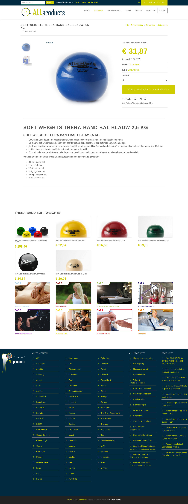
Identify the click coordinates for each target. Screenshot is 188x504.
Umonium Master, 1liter (142, 441)
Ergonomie (137, 416)
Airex (38, 386)
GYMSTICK (73, 397)
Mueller (72, 457)
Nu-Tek (72, 468)
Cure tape (40, 451)
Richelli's (104, 375)
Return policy (138, 364)
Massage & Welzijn (141, 369)
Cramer (39, 446)
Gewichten (150, 25)
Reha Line (105, 358)
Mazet (71, 435)
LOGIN (162, 11)
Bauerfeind (40, 402)
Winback (104, 451)
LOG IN (76, 2)
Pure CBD (73, 479)
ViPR (103, 446)
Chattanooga (41, 440)
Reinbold (104, 364)
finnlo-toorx (73, 358)
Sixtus (103, 391)
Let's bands (73, 429)
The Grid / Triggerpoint (110, 413)
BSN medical (41, 429)
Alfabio (39, 391)
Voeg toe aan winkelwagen (148, 89)
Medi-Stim (73, 440)
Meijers (72, 446)
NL (68, 499)
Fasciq (39, 479)
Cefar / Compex (42, 435)
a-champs (40, 364)
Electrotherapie (139, 405)
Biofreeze (40, 407)
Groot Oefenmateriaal (142, 394)
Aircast (39, 380)
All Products (41, 397)
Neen (71, 462)
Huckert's (73, 402)
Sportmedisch (139, 375)
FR (139, 3)
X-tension (105, 457)
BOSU (39, 424)
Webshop (98, 11)
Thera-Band (134, 64)
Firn (70, 364)
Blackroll (39, 418)
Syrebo (104, 402)
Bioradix (39, 413)
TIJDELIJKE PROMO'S (89, 2)
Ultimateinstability (108, 440)
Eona (38, 468)
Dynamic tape (42, 462)
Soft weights (163, 25)
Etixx (38, 473)
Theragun (105, 424)
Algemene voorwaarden (143, 358)
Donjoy (39, 457)
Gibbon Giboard (75, 391)
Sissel (103, 386)
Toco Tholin (105, 429)
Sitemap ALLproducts (142, 421)
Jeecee (72, 413)
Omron (71, 473)
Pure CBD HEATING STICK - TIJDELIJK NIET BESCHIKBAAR (172, 361)
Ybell (103, 462)
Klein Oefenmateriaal (134, 25)
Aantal (125, 75)
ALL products (82, 499)
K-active (72, 418)
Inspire (71, 407)
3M (37, 358)
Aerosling (40, 375)
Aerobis (39, 369)
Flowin (71, 380)
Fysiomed (73, 386)
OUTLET (138, 11)
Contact (150, 11)
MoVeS (72, 451)
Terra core (105, 407)
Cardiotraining (139, 399)
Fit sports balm (75, 369)
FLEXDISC (73, 375)
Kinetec (72, 424)
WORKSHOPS (114, 11)
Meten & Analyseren (141, 410)
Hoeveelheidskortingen (142, 435)
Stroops (104, 397)
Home (87, 11)
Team (128, 11)
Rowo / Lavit (106, 380)
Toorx (103, 435)
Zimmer (104, 468)
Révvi (103, 369)
